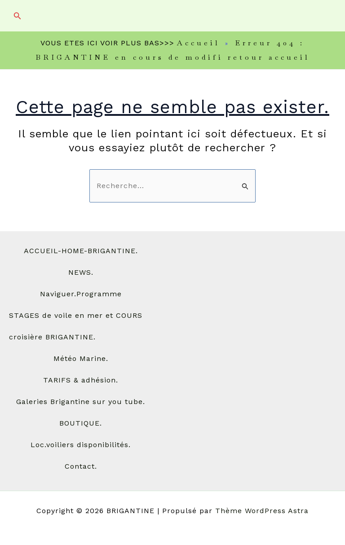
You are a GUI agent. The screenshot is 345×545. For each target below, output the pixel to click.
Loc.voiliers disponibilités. (81, 444)
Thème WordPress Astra (262, 510)
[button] (17, 16)
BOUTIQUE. (80, 423)
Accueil (198, 43)
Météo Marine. (80, 358)
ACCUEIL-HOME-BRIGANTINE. (81, 250)
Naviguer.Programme (81, 294)
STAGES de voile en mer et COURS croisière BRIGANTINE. (75, 326)
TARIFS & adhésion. (80, 380)
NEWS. (80, 272)
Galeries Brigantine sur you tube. (80, 401)
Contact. (81, 466)
